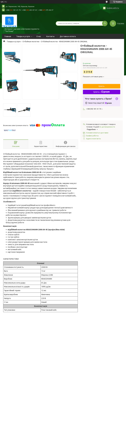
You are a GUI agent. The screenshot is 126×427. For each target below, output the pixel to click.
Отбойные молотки (30, 42)
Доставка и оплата (68, 36)
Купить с (101, 92)
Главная (7, 36)
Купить (102, 86)
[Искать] (104, 23)
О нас (38, 36)
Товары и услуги (23, 36)
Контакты (50, 36)
